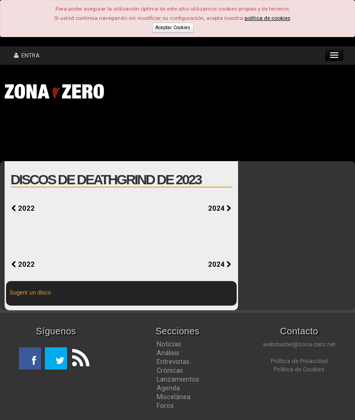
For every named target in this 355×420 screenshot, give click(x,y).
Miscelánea (173, 397)
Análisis (168, 353)
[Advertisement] (143, 133)
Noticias (169, 344)
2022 (23, 208)
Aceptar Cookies (172, 28)
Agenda (168, 388)
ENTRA (27, 55)
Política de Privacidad (299, 360)
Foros (165, 405)
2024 (219, 208)
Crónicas (170, 370)
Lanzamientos (178, 379)
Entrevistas (173, 361)
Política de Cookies (299, 369)
